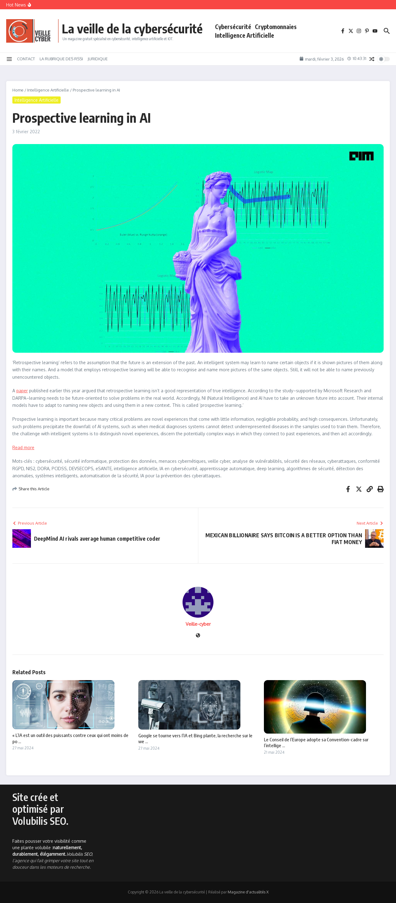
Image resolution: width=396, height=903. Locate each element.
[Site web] (198, 635)
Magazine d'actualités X (248, 892)
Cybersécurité (233, 26)
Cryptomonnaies (276, 26)
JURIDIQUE (98, 58)
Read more (23, 447)
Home (18, 89)
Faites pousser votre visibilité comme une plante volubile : (49, 847)
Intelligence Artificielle (244, 35)
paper (22, 390)
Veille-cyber (198, 624)
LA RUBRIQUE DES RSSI (61, 58)
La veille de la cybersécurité (132, 28)
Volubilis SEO (79, 854)
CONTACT (26, 58)
